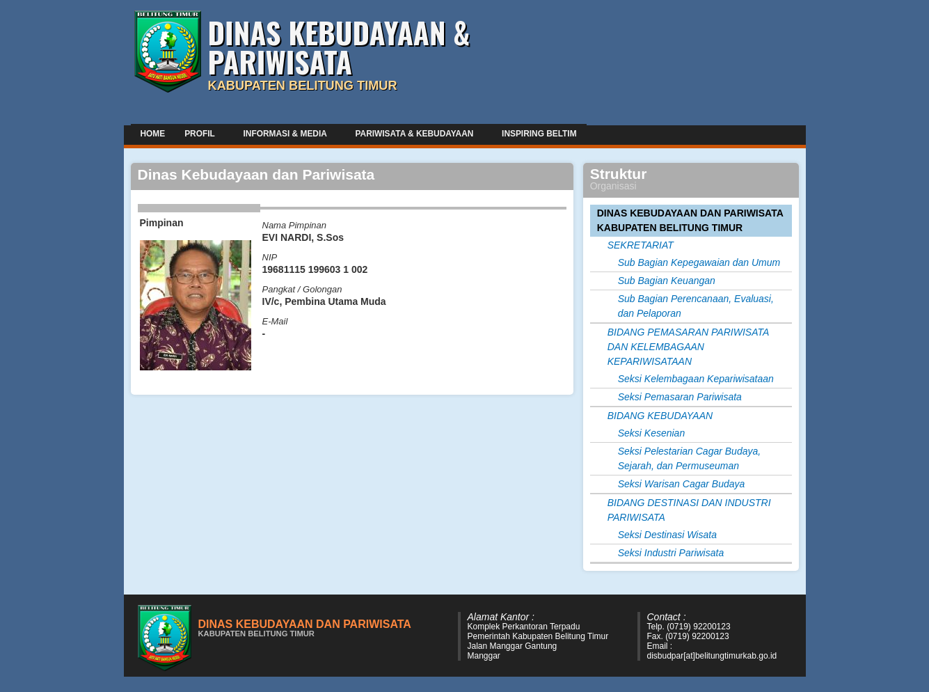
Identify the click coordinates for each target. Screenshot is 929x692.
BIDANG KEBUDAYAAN (660, 415)
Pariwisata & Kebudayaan (416, 133)
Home (153, 134)
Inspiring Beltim (539, 134)
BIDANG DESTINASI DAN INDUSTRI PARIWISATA (689, 510)
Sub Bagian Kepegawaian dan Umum (699, 262)
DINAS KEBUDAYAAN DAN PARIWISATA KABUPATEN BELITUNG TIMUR (690, 220)
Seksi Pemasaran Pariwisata (680, 396)
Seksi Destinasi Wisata (667, 534)
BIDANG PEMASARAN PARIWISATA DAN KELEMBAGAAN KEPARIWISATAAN (688, 347)
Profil (201, 133)
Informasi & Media (287, 133)
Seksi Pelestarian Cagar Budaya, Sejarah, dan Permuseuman (689, 458)
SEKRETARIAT (641, 245)
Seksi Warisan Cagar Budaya (681, 483)
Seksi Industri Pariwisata (671, 552)
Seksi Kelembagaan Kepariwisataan (696, 378)
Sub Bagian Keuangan (666, 280)
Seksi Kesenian (651, 433)
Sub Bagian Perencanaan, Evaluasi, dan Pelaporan (696, 306)
